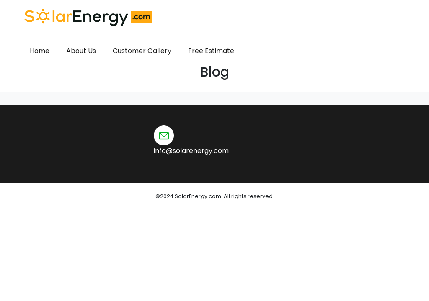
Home (39, 51)
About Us (81, 51)
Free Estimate (211, 51)
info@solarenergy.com (191, 151)
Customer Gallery (142, 51)
